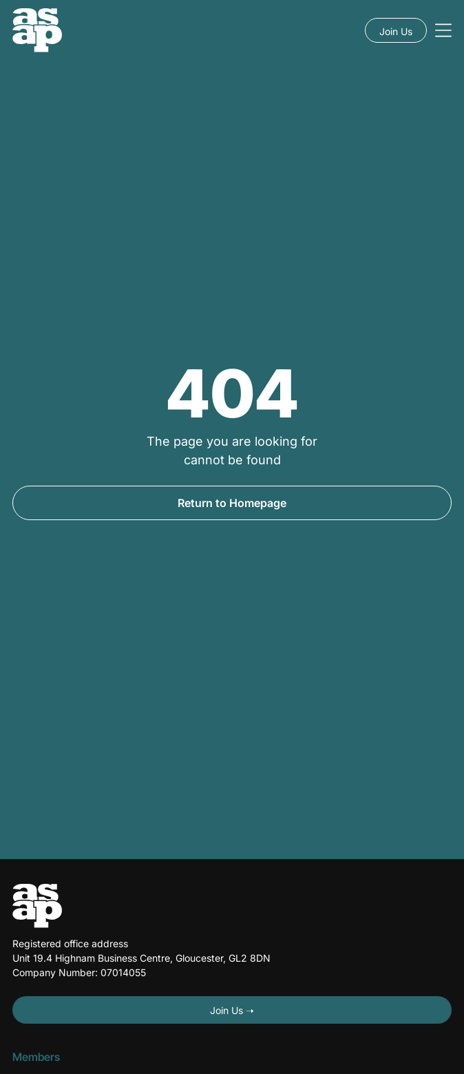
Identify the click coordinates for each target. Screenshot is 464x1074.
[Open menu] (443, 30)
